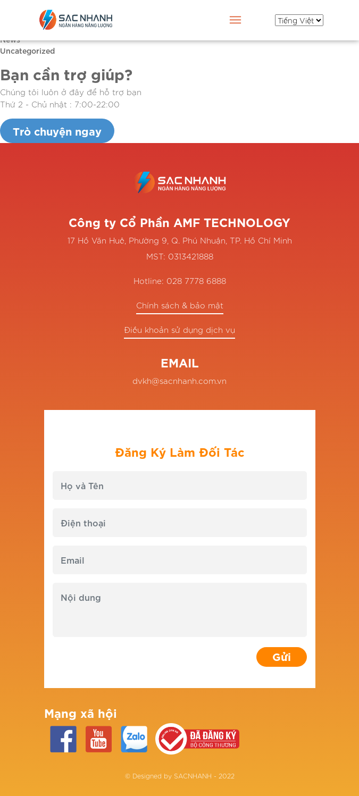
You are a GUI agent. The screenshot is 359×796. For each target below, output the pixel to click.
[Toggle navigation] (235, 21)
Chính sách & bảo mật (179, 305)
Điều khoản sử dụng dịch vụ (179, 329)
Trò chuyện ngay (57, 130)
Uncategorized (27, 50)
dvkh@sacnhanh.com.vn (179, 380)
